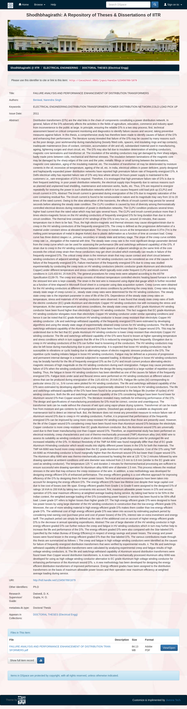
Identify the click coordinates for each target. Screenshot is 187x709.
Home (24, 4)
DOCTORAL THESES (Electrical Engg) (105, 67)
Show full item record (22, 660)
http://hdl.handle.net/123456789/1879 (54, 580)
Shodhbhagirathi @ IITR (24, 67)
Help (53, 4)
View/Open (169, 647)
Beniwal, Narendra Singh (47, 99)
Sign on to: (173, 4)
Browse (39, 4)
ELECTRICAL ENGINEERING (60, 67)
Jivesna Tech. (173, 700)
